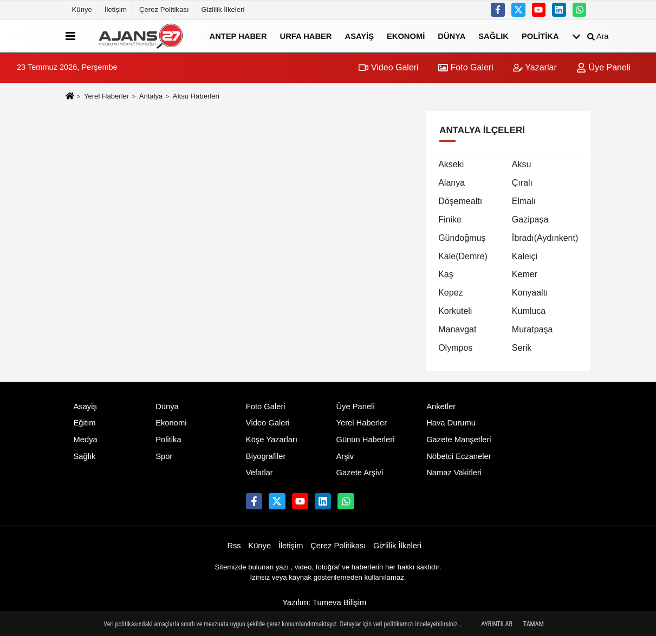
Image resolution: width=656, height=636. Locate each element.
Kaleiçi (524, 256)
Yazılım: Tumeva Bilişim (324, 602)
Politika (540, 35)
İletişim (116, 9)
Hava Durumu (451, 422)
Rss (234, 545)
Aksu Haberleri (196, 96)
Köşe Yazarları (271, 439)
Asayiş (359, 35)
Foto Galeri (465, 67)
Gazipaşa (530, 219)
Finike (450, 219)
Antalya (151, 96)
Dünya (451, 35)
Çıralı (522, 182)
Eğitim (85, 422)
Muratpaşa (532, 329)
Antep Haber (238, 35)
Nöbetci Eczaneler (458, 456)
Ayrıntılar (496, 624)
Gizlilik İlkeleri (223, 9)
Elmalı (524, 201)
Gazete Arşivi (359, 472)
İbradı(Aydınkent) (545, 237)
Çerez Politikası (164, 9)
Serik (521, 347)
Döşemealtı (460, 201)
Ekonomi (406, 35)
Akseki (451, 164)
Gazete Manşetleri (458, 439)
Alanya (451, 182)
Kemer (524, 274)
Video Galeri (388, 67)
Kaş (445, 274)
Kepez (450, 292)
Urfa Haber (306, 35)
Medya (86, 439)
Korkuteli (455, 311)
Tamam (533, 624)
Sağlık (493, 35)
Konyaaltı (530, 292)
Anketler (441, 406)
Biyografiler (266, 456)
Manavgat (457, 329)
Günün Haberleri (365, 439)
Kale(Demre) (463, 256)
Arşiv (345, 456)
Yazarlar (535, 67)
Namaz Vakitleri (454, 472)
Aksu (521, 164)
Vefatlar (259, 472)
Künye (82, 9)
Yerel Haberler (106, 96)
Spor (163, 456)
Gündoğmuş (461, 237)
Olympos (455, 347)
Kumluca (528, 311)
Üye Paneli (603, 67)
